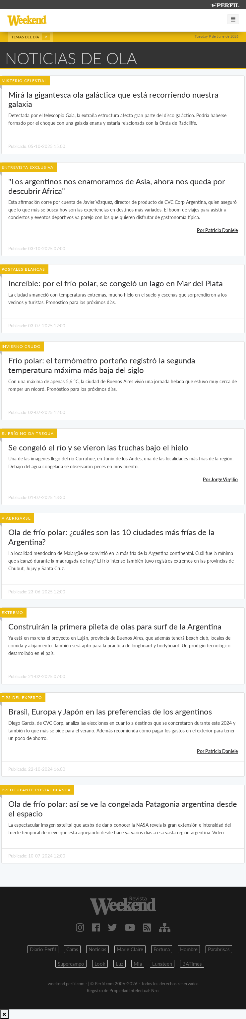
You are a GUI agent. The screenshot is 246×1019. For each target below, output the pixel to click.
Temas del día (30, 36)
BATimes (192, 964)
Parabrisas (219, 949)
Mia (138, 964)
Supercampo (71, 964)
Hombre (189, 949)
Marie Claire (130, 949)
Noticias (97, 949)
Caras (72, 949)
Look (99, 964)
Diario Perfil (43, 949)
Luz (119, 964)
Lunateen (162, 964)
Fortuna (162, 949)
